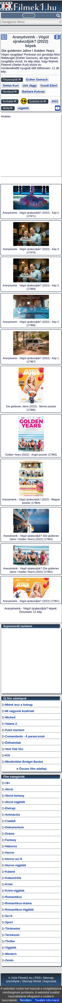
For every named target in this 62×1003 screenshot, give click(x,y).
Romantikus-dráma (18, 903)
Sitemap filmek (31, 981)
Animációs (12, 814)
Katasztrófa (13, 878)
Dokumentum (14, 827)
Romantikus (13, 897)
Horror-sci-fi (13, 859)
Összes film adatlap (33, 768)
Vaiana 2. (11, 723)
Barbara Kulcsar (33, 91)
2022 (55, 101)
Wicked (10, 717)
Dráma (9, 833)
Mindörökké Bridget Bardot (24, 761)
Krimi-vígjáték (15, 890)
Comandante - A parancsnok (25, 736)
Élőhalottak (13, 742)
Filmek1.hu (25, 977)
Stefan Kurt (11, 85)
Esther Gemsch (37, 79)
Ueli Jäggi (29, 85)
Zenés (9, 960)
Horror (9, 852)
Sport (9, 922)
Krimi (9, 884)
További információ (47, 1000)
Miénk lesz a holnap (19, 704)
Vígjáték (10, 947)
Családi (10, 821)
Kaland (10, 871)
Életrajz (10, 808)
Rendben (26, 1000)
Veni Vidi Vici (14, 749)
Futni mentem (14, 730)
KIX (7, 755)
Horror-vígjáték (15, 865)
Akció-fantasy (14, 795)
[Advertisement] (30, 148)
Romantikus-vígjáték (19, 909)
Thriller (10, 941)
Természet (12, 935)
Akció (9, 789)
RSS (38, 977)
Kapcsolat (49, 981)
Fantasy (10, 840)
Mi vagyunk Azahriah (19, 711)
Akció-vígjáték (15, 802)
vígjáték (23, 108)
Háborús (11, 846)
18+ (7, 783)
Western (11, 954)
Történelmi (12, 928)
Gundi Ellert (49, 85)
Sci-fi (8, 916)
